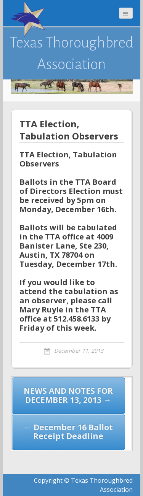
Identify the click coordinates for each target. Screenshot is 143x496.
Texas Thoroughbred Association (71, 53)
